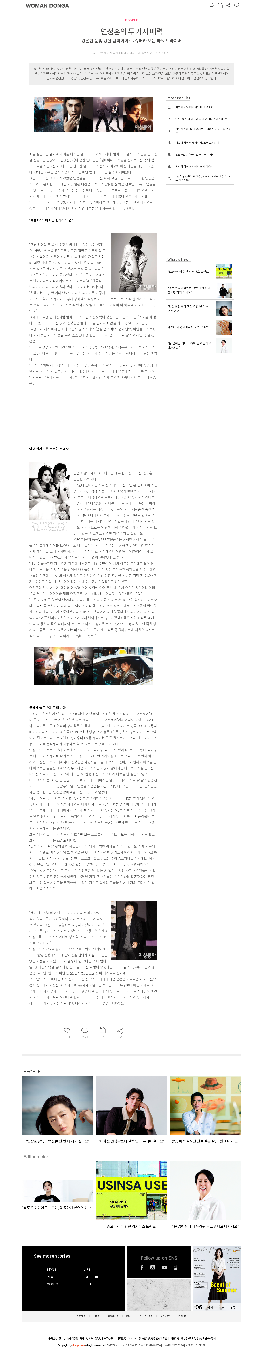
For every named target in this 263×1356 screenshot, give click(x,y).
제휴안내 (164, 1338)
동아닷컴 (122, 1338)
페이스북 (142, 1267)
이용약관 (175, 1338)
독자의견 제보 (86, 1338)
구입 (233, 1307)
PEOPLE (131, 20)
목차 (210, 1307)
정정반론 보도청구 (104, 1338)
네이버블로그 (175, 1267)
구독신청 (52, 1338)
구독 (221, 1307)
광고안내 (63, 1338)
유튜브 (164, 1267)
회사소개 (132, 1338)
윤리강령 (73, 1338)
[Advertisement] (84, 415)
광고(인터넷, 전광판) (149, 1338)
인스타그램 (152, 1267)
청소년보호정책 (208, 1338)
